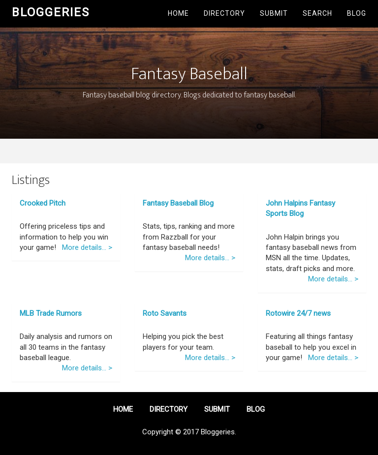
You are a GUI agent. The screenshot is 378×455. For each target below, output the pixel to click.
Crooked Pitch (42, 203)
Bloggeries (51, 12)
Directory (224, 13)
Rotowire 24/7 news (298, 313)
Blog (356, 13)
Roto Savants (165, 313)
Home (178, 13)
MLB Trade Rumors (51, 313)
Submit (274, 13)
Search (317, 13)
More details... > (87, 247)
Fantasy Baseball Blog (178, 203)
